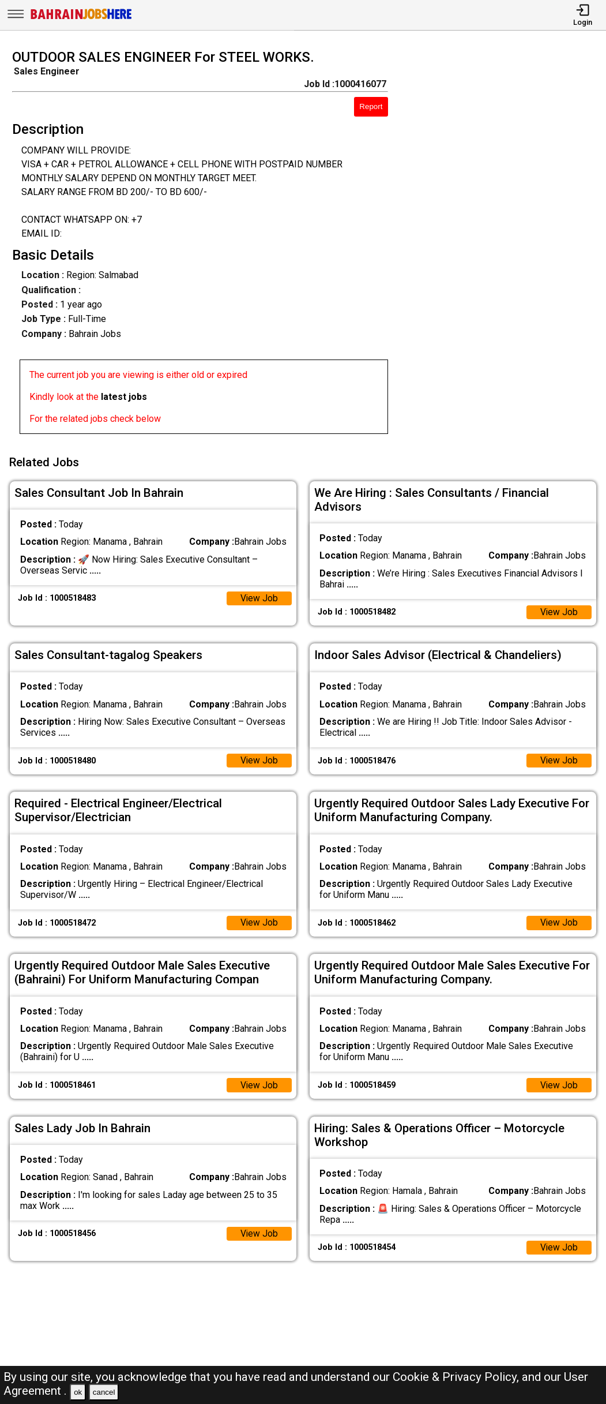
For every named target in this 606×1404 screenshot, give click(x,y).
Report (370, 106)
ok (78, 1392)
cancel (104, 1392)
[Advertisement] (504, 245)
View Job (259, 596)
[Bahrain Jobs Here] (81, 18)
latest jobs (124, 396)
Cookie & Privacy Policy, (457, 1377)
